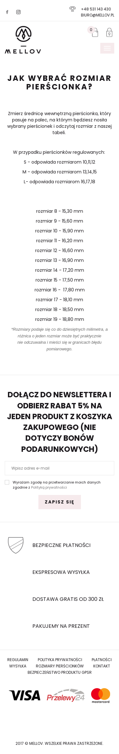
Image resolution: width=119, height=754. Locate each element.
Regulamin (17, 659)
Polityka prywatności (60, 659)
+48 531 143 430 (96, 9)
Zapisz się (60, 502)
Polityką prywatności (49, 487)
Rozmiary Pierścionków (60, 666)
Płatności (102, 659)
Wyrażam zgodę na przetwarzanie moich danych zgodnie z (57, 485)
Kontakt (101, 666)
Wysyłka (17, 666)
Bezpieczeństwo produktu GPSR (60, 672)
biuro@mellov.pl (97, 15)
